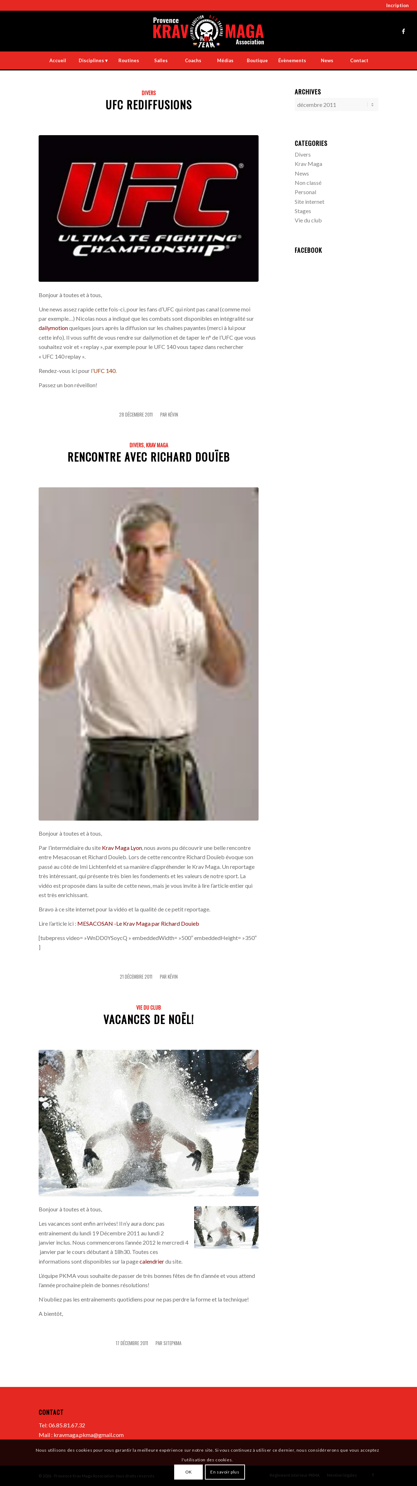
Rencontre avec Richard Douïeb (149, 457)
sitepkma (172, 1343)
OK (188, 1472)
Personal (305, 191)
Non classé (308, 181)
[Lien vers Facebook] (403, 31)
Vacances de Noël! (148, 1019)
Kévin (173, 414)
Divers (149, 93)
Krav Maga (157, 445)
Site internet (309, 200)
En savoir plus (224, 1472)
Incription (397, 5)
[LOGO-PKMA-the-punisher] (208, 30)
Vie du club (148, 1007)
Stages (303, 210)
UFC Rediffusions (149, 105)
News (302, 172)
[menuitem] (396, 6)
